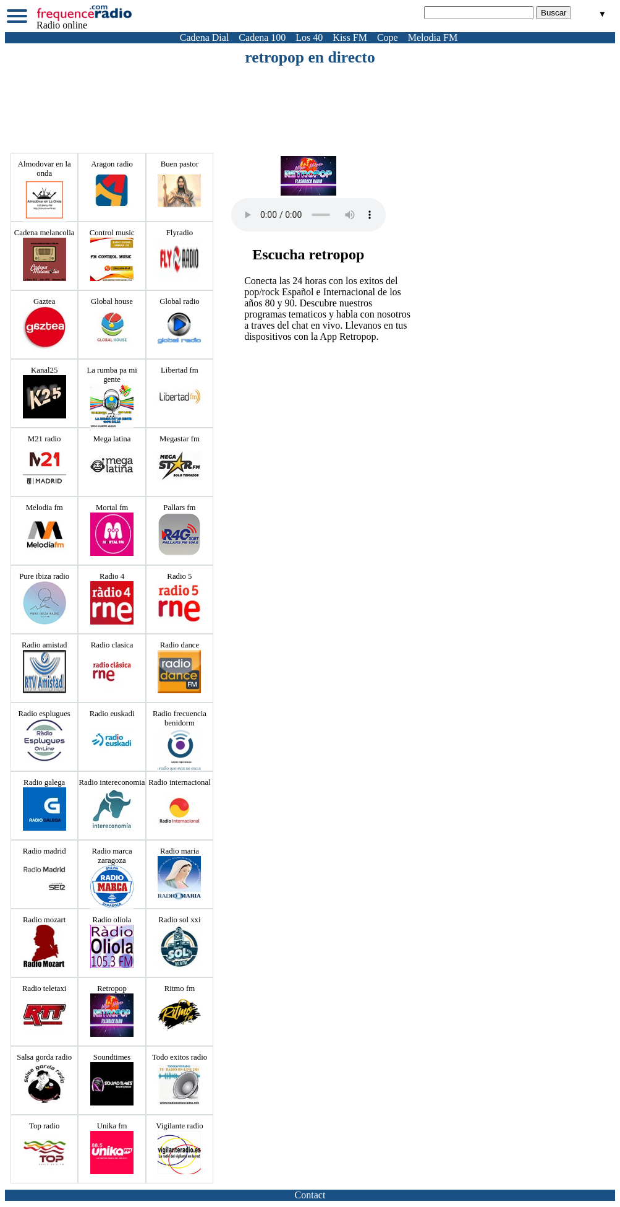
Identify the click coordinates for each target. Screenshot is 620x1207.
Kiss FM (350, 37)
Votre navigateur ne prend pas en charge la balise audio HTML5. (308, 214)
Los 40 (309, 37)
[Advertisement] (310, 101)
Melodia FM (432, 37)
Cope (387, 37)
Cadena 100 (262, 37)
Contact (310, 1195)
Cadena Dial (204, 37)
